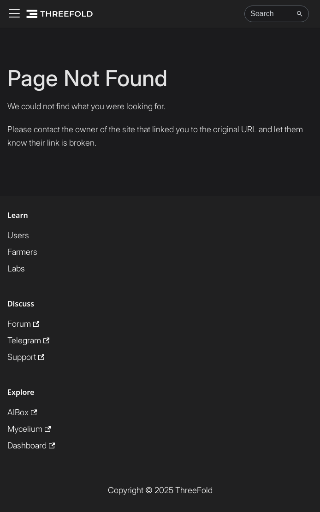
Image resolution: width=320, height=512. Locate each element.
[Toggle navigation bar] (14, 14)
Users (18, 235)
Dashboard (31, 445)
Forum (23, 324)
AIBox (22, 412)
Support (25, 357)
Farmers (22, 252)
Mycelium (29, 429)
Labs (16, 268)
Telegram (28, 340)
